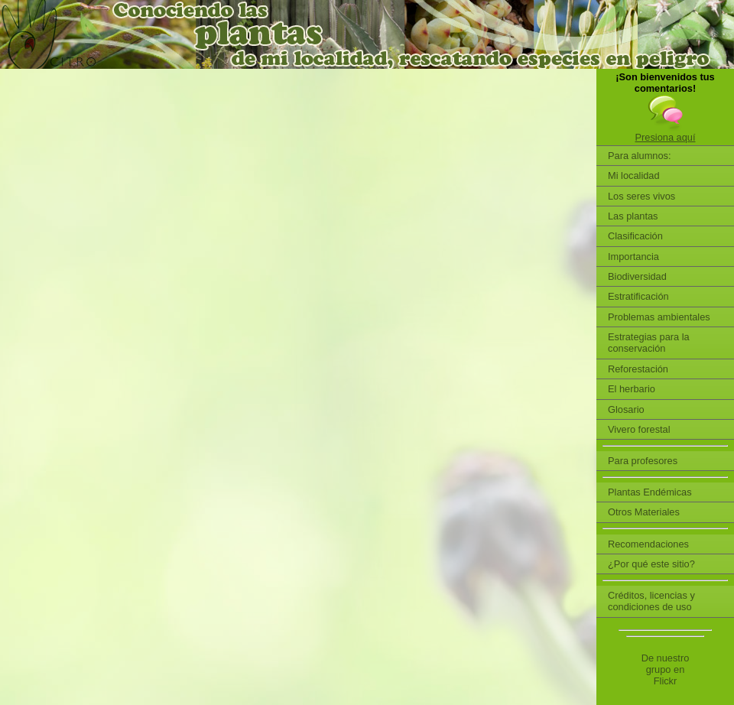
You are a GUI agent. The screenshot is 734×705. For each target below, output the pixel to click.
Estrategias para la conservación (649, 342)
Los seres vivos (641, 196)
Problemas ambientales (659, 317)
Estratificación (638, 296)
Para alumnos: (639, 155)
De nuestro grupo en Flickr (665, 669)
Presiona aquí (665, 137)
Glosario (626, 409)
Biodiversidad (637, 276)
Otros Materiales (644, 512)
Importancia (633, 256)
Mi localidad (634, 175)
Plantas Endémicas (650, 492)
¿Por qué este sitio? (651, 564)
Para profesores (642, 460)
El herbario (631, 389)
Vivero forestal (639, 429)
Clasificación (635, 236)
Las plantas (633, 216)
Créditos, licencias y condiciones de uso (651, 601)
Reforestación (638, 369)
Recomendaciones (648, 544)
